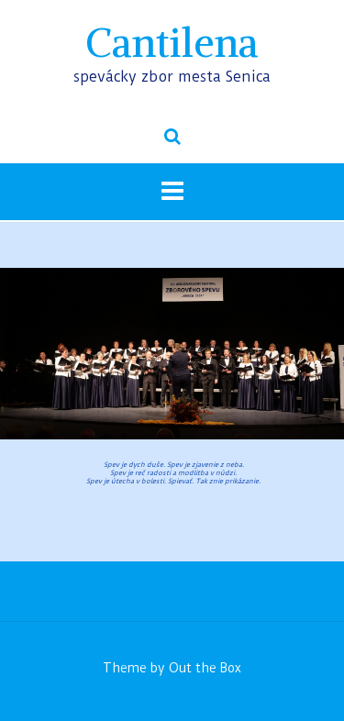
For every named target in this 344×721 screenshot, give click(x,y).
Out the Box (205, 667)
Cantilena (172, 42)
